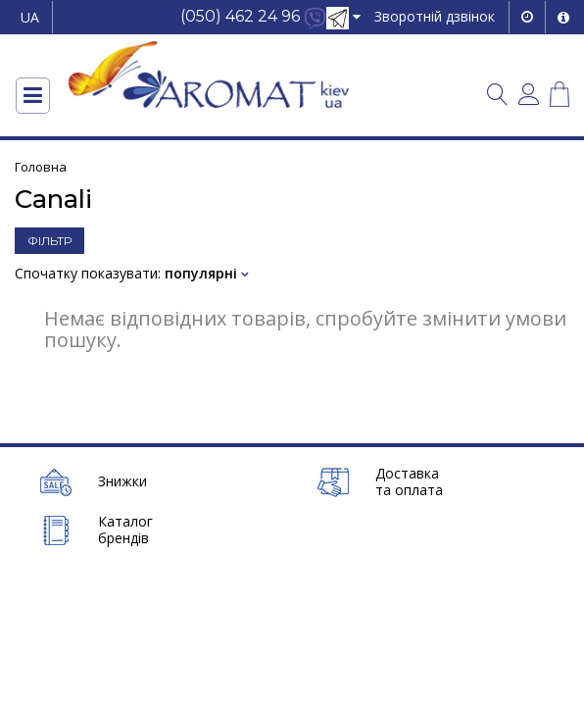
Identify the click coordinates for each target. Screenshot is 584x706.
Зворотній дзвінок (434, 16)
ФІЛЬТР (49, 240)
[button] (270, 17)
